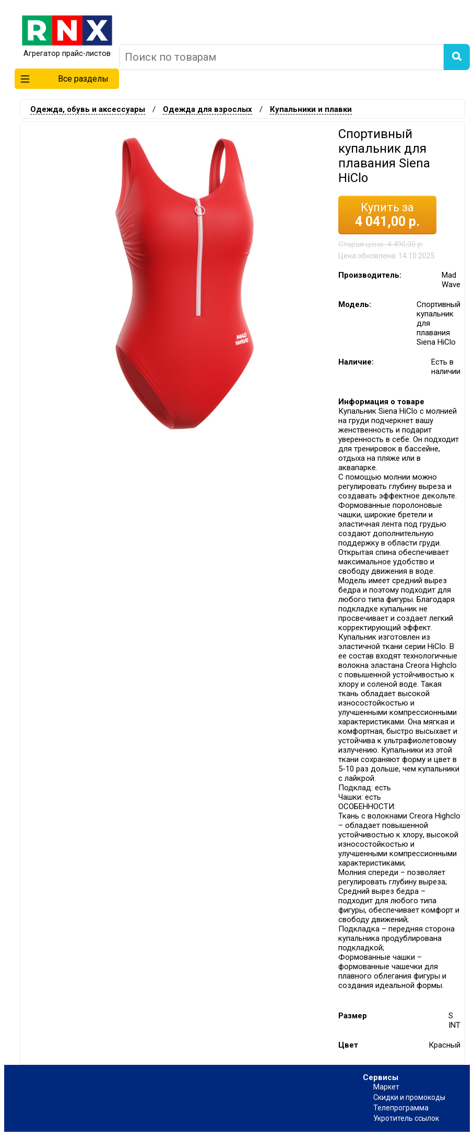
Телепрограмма (401, 1108)
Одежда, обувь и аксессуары (87, 109)
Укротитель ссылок (406, 1118)
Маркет (386, 1087)
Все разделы (64, 79)
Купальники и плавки (311, 109)
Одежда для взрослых (207, 109)
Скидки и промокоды (409, 1097)
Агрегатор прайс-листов (67, 49)
